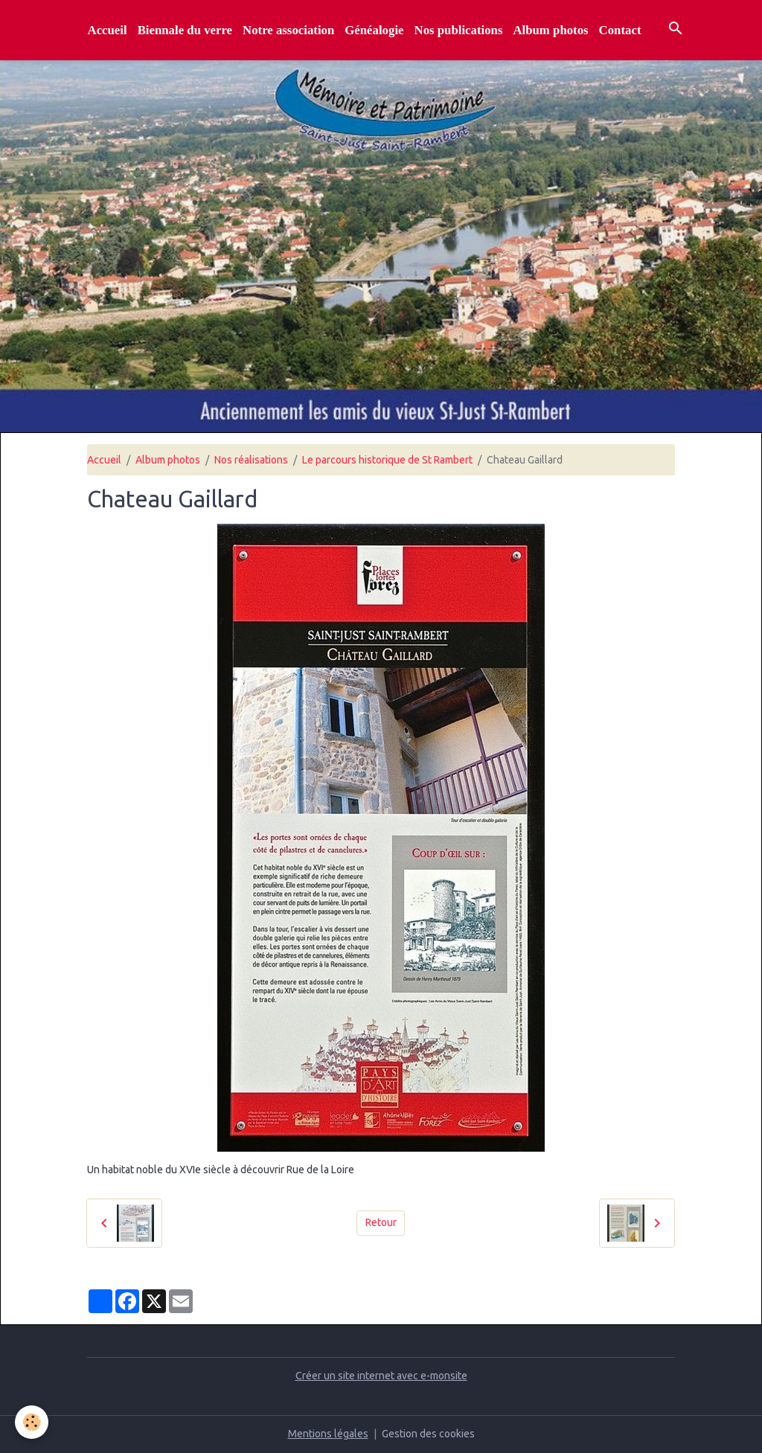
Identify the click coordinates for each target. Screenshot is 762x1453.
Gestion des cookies (428, 1434)
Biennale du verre (185, 30)
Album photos (550, 30)
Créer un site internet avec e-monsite (381, 1376)
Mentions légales (328, 1434)
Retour (381, 1222)
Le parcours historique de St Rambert (387, 460)
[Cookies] (31, 1422)
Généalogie (374, 30)
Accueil (107, 30)
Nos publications (458, 30)
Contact (620, 30)
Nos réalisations (251, 460)
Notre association (288, 30)
